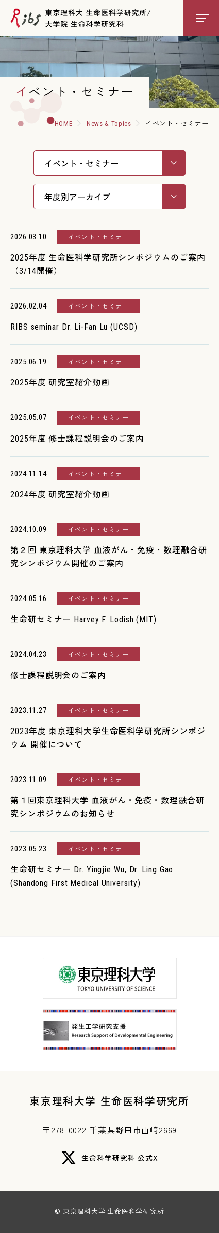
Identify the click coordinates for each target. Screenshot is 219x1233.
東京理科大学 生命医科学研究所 (109, 1100)
